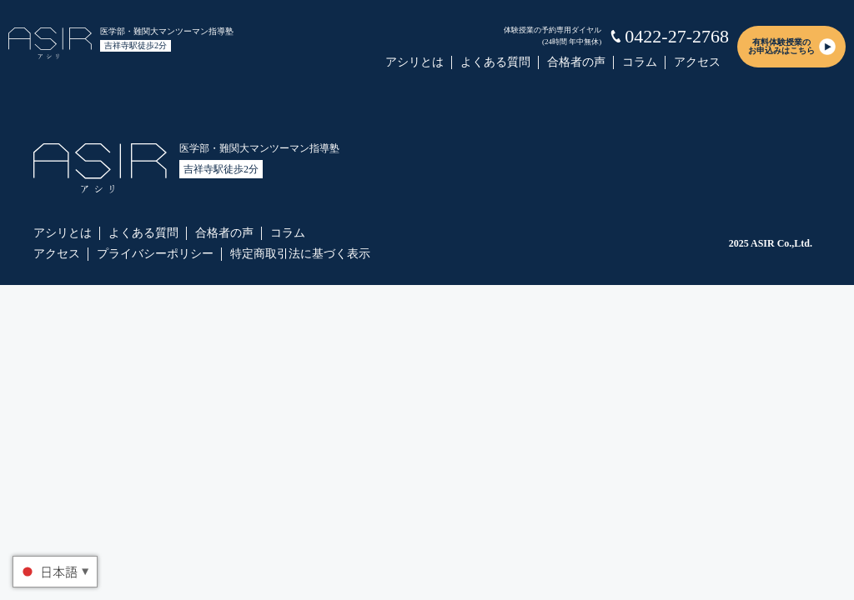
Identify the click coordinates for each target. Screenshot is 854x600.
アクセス (697, 62)
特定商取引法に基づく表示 (300, 254)
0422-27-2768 (677, 36)
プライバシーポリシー (155, 254)
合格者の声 (576, 62)
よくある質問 (495, 62)
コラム (639, 62)
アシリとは (414, 62)
